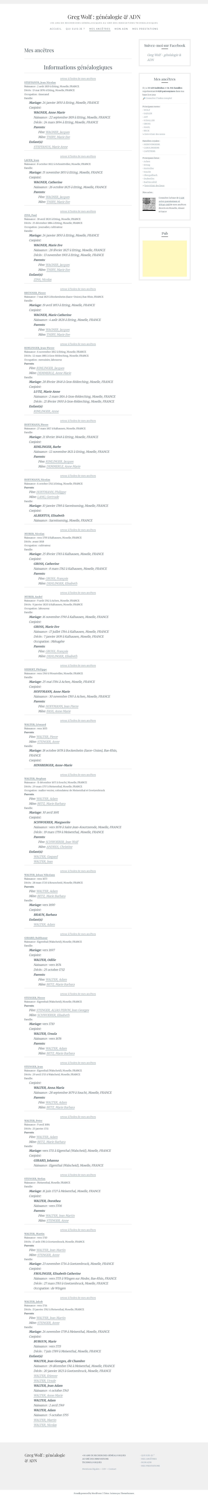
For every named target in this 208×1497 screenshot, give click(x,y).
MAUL (147, 127)
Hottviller (149, 168)
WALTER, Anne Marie (48, 1395)
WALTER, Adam (47, 798)
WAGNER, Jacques (57, 132)
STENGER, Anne (48, 741)
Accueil (56, 29)
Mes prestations (145, 29)
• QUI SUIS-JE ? (147, 1455)
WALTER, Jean (43, 861)
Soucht (147, 172)
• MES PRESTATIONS (150, 1466)
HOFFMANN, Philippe (51, 492)
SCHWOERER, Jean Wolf (61, 842)
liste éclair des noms (154, 134)
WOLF (147, 110)
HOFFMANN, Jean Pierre (61, 706)
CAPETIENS (149, 151)
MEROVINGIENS (152, 144)
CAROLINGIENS (151, 147)
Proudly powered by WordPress (88, 1493)
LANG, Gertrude (48, 497)
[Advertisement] (165, 258)
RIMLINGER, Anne (46, 411)
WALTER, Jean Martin (60, 1215)
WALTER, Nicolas (45, 1425)
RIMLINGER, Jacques (50, 368)
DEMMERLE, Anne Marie (54, 373)
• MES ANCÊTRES (148, 1459)
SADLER (148, 113)
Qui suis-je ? (75, 29)
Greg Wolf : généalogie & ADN (104, 16)
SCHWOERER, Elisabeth (53, 1015)
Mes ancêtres (99, 29)
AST (146, 117)
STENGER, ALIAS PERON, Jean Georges (62, 1010)
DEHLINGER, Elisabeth (61, 583)
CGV (104, 1469)
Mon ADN (121, 29)
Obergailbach (150, 175)
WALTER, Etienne (45, 1376)
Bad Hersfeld (150, 182)
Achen (147, 161)
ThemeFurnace (127, 1493)
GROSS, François (56, 578)
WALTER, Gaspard (46, 856)
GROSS (147, 123)
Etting (147, 165)
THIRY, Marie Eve (58, 137)
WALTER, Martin (45, 1420)
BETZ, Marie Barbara (51, 803)
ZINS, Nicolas (42, 279)
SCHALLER (149, 120)
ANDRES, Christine (59, 847)
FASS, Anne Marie (58, 711)
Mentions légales (91, 1469)
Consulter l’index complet (159, 98)
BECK (146, 130)
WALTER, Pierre (47, 737)
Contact (112, 1469)
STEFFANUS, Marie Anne (50, 147)
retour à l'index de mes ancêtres (78, 78)
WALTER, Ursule (45, 1380)
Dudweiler (149, 178)
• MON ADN (145, 1462)
